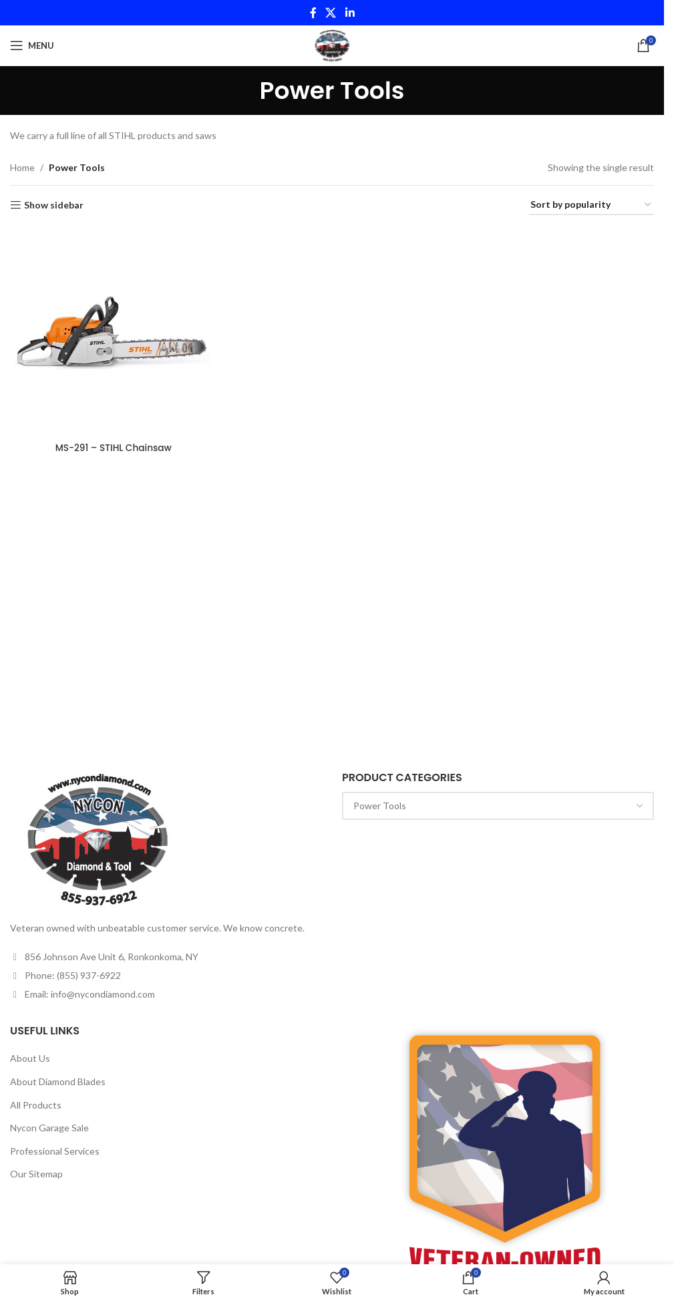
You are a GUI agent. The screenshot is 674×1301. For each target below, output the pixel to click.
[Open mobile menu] (32, 45)
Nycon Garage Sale (49, 1127)
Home (22, 167)
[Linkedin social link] (350, 13)
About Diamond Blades (58, 1081)
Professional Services (55, 1151)
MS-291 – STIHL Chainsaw (113, 446)
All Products (35, 1105)
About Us (30, 1058)
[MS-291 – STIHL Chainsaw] (113, 331)
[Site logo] (332, 44)
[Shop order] (591, 205)
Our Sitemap (36, 1173)
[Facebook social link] (313, 13)
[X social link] (331, 13)
